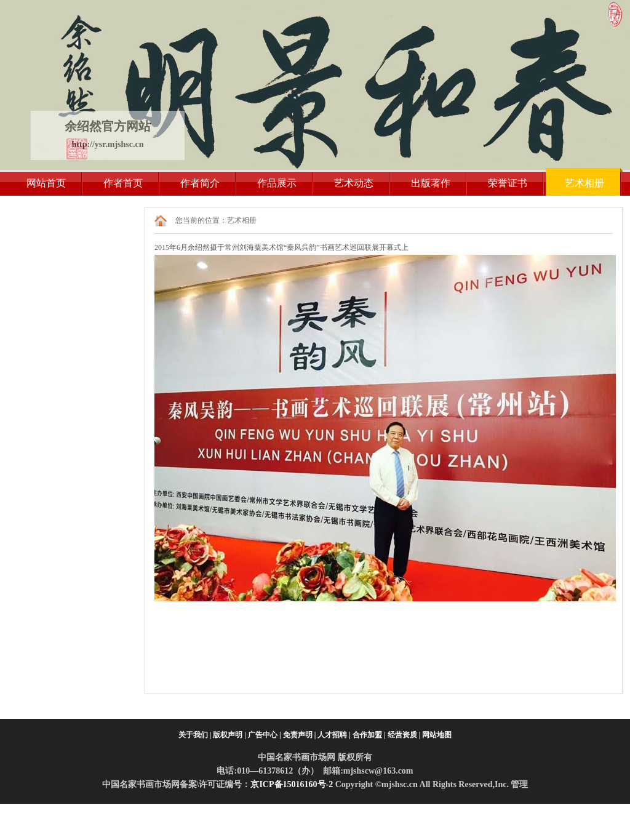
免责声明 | (299, 735)
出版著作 (430, 183)
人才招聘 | (334, 735)
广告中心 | (264, 735)
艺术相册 (584, 183)
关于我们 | (195, 735)
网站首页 (46, 183)
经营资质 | (404, 735)
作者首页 (123, 183)
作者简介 (200, 183)
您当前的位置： (201, 220)
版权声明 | (229, 735)
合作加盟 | (369, 735)
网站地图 (437, 735)
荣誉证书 (507, 183)
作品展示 (277, 183)
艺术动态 (353, 183)
